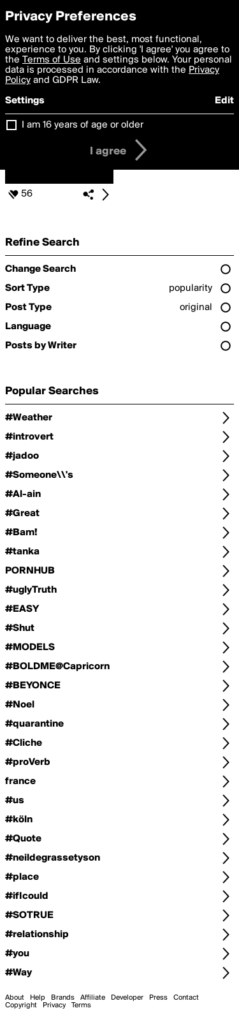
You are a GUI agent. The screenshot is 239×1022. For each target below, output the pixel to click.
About (14, 998)
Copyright (21, 1005)
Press (158, 998)
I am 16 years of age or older (82, 125)
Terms (81, 1005)
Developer (127, 998)
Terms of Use (51, 60)
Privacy (54, 1005)
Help (37, 998)
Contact (186, 998)
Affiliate (92, 998)
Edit (224, 101)
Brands (63, 998)
